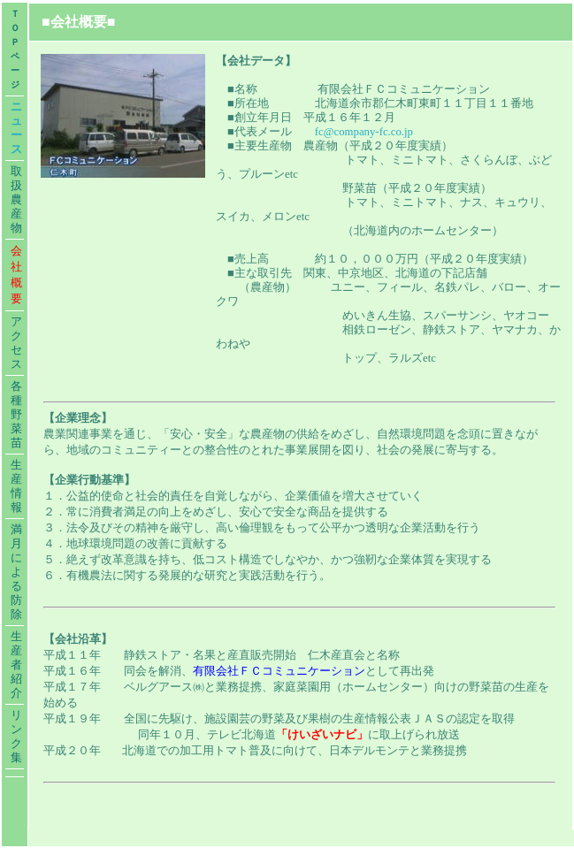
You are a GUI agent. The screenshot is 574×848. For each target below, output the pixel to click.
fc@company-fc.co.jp (364, 132)
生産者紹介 (16, 664)
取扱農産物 (16, 199)
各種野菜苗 (16, 414)
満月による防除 (16, 572)
